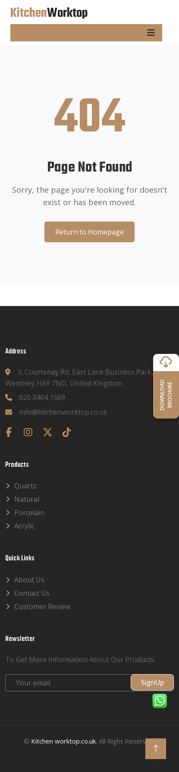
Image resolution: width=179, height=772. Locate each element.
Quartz (25, 486)
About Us (29, 579)
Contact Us (32, 593)
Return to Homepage (89, 232)
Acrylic (24, 526)
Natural (26, 499)
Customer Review (42, 606)
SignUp (152, 682)
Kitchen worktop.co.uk (63, 741)
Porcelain (29, 512)
